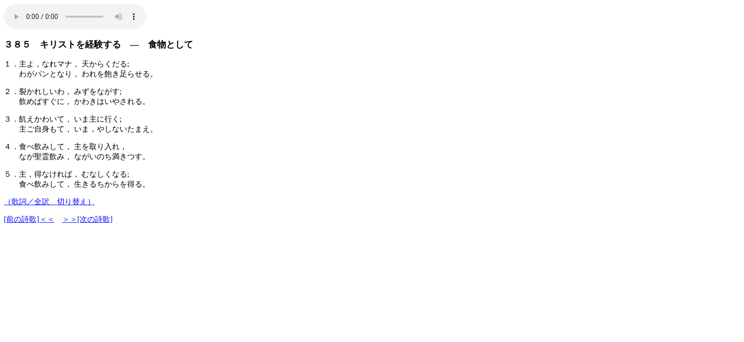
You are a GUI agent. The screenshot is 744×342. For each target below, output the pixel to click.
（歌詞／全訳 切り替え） (49, 202)
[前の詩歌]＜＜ (29, 219)
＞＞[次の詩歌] (87, 219)
